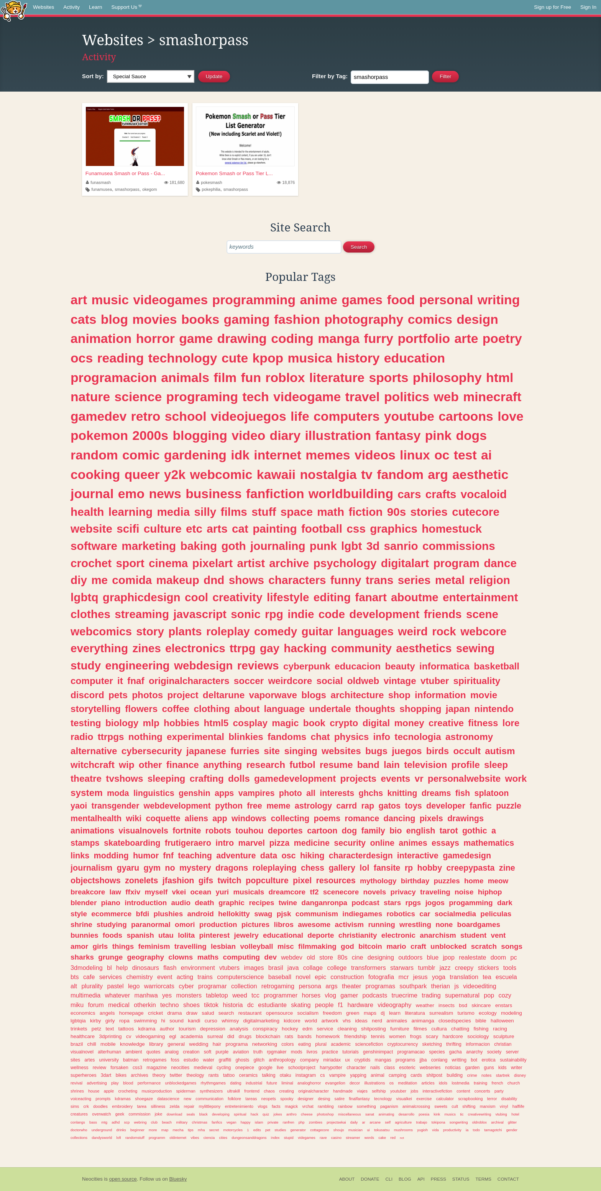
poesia (424, 1114)
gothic (474, 830)
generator (298, 1130)
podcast (365, 903)
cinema (168, 563)
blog (114, 319)
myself (156, 892)
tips (191, 1130)
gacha (455, 1052)
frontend (251, 1091)
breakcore (88, 892)
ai (486, 455)
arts (217, 528)
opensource (279, 1013)
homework (328, 1036)
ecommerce (111, 914)
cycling (224, 1067)
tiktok (211, 1004)
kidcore (292, 1021)
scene (482, 614)
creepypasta (471, 868)
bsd (463, 1005)
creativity (237, 597)
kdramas (123, 1098)
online (382, 843)
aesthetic (480, 474)
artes (89, 1060)
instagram (306, 1075)
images (254, 967)
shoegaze (144, 1098)
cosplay (250, 723)
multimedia (85, 995)
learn (395, 1013)
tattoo (229, 1075)
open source (123, 1179)
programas (380, 986)
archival (497, 1122)
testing (86, 723)
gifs (206, 880)
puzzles (447, 881)
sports (388, 377)
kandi (194, 1021)
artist (251, 563)
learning (130, 511)
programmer (280, 995)
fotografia (381, 976)
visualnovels (143, 830)
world (311, 1021)
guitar (317, 631)
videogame (307, 396)
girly (110, 1021)
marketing (149, 546)
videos (375, 455)
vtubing (501, 1114)
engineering (137, 665)
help (122, 967)
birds (437, 751)
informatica (444, 666)
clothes (90, 614)
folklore (234, 1098)
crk (86, 1106)
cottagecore (319, 1130)
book (314, 723)
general (176, 1044)
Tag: (330, 76)
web (446, 396)
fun (251, 377)
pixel (302, 880)
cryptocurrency (403, 1044)
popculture (267, 880)
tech (255, 396)
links (80, 855)
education (414, 358)
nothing (145, 737)
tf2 (314, 892)
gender (511, 1130)
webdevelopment (177, 805)
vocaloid (484, 494)
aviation (241, 1052)
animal (377, 1075)
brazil (77, 1044)
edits (257, 1130)
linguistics (153, 793)
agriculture (403, 1122)
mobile (108, 1044)
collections (79, 1137)
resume (336, 765)
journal (92, 493)
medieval (203, 1067)
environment (198, 967)
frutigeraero (188, 843)
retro (146, 416)
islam (259, 1122)
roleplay (228, 631)
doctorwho (79, 1130)
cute (235, 358)
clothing (212, 709)
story (150, 631)
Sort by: (93, 76)
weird (413, 631)
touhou (249, 830)
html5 (216, 723)
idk (240, 455)
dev (270, 957)
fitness (483, 723)
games (362, 299)
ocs (82, 358)
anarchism (438, 935)
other (150, 765)
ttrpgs (111, 737)
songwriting (459, 1122)
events (395, 778)
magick (291, 1106)
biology (121, 723)
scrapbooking (470, 1098)
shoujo (338, 1130)
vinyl (504, 1106)
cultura (439, 1029)
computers (347, 416)
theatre (86, 778)
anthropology (282, 1060)
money (409, 723)
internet (277, 455)
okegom (149, 189)
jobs (414, 1091)
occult (467, 751)
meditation (407, 1083)
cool (196, 597)
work (516, 778)
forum (95, 1004)
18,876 (286, 182)
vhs (347, 1021)
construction (347, 976)
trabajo (421, 1122)
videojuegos (248, 416)
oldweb (363, 681)
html (499, 377)
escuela (506, 976)
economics (83, 1013)
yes (167, 995)
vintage (400, 681)
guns (489, 1067)
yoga (438, 976)
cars (409, 494)
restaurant (250, 1013)
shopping (420, 709)
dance (500, 563)
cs (322, 1075)
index (275, 1137)
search (226, 1013)
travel (362, 396)
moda (118, 793)
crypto (344, 723)
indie (300, 614)
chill (91, 1044)
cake (382, 1137)
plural (321, 1044)
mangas (383, 1060)
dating (235, 1083)
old (311, 957)
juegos (407, 751)
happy (246, 1122)
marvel (251, 843)
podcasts (374, 995)
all (310, 793)
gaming (247, 319)
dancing (399, 818)
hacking (305, 648)
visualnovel (82, 1052)
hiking (312, 855)
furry (378, 338)
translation (464, 976)
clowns (180, 957)
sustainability (513, 1060)
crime (472, 1075)
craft (418, 946)
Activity (71, 7)
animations (92, 830)
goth (233, 546)
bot (474, 1060)
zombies (315, 1122)
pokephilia (211, 189)
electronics (195, 648)
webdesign (203, 665)
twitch (229, 880)
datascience (168, 1098)
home (473, 881)
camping (397, 1075)
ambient (133, 1052)
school (186, 416)
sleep (496, 765)
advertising (97, 1083)
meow (498, 881)
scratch (484, 946)
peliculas (495, 914)
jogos (435, 903)
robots (218, 830)
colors (287, 1044)
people (324, 1004)
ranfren (288, 1122)
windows (249, 818)
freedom (332, 1013)
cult (455, 1106)
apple (109, 1091)
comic (141, 455)
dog (349, 830)
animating (386, 1114)
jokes (278, 1114)
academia (192, 1036)
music (110, 299)
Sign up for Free (552, 7)
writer (516, 1067)
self (388, 1122)
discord (87, 695)
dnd (214, 580)
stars (392, 903)
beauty (400, 666)
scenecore (341, 892)
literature (337, 377)
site (272, 751)
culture (163, 528)
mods (296, 1052)
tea (487, 976)
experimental (195, 737)
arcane (375, 1122)
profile (465, 765)
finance (182, 765)
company (309, 1060)
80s (342, 957)
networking (264, 1044)
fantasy (397, 435)
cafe (89, 976)
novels (374, 892)
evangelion (335, 1083)
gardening (195, 455)
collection (244, 986)
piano (110, 903)
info (382, 737)
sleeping (167, 778)
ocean (201, 892)
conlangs (78, 1122)
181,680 (174, 182)
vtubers (229, 967)
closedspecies (454, 1021)
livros (312, 1052)
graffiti (224, 1060)
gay (269, 648)
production (218, 924)
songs (511, 946)
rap (367, 805)
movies (154, 319)
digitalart (405, 563)
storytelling (96, 709)
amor (79, 946)
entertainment (480, 597)
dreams (436, 793)
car (424, 914)
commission (139, 1114)
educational (283, 935)
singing (300, 751)
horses (311, 995)
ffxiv (132, 892)
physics (351, 737)
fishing (481, 1029)
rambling (325, 1106)
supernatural (462, 995)
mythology (378, 881)
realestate (472, 957)
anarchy (474, 1052)
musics (450, 1114)
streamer (353, 1137)
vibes (195, 1137)
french (497, 1083)
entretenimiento (239, 1106)
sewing (475, 648)
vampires (256, 793)
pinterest (214, 935)
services (110, 976)
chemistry (139, 976)
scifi (128, 528)
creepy (464, 967)
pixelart (212, 563)
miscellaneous (349, 1114)
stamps (85, 843)
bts (75, 976)
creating (286, 1091)
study (86, 665)
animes (413, 843)
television (425, 765)
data (268, 855)
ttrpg (243, 648)
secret (214, 1130)
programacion (114, 377)
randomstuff (135, 1137)
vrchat (307, 1106)
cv (128, 1036)
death (204, 903)
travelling (190, 946)
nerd (377, 1021)
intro (224, 843)
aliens (196, 818)
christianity (357, 935)
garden (472, 1067)
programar (212, 986)
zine (507, 868)
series (414, 580)
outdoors (410, 957)
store (326, 957)
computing (241, 957)
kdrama (146, 1029)
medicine (312, 843)
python (229, 805)
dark (504, 903)
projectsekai (336, 1122)
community (361, 648)
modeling (511, 1013)
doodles (100, 1106)
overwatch (101, 1114)
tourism (187, 1029)
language (284, 709)
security (350, 843)
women (397, 1036)
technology (182, 358)
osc (288, 855)
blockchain (268, 1036)
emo (131, 493)
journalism (91, 868)
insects (446, 1005)
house (93, 1091)
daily (354, 1122)
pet (267, 1130)
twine (288, 903)
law (115, 892)
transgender (115, 805)
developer (445, 805)
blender (84, 903)
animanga (423, 1021)
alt (74, 986)
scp (127, 1122)
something (366, 1106)
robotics (400, 914)
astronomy (469, 737)
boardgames (478, 924)
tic (461, 1114)
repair (189, 1106)
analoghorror (309, 1083)
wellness (80, 1067)
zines (146, 648)
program (456, 563)
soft (208, 1052)
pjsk (284, 914)
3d (373, 546)
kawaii (276, 474)
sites (75, 1060)
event (164, 976)
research (265, 765)
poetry (502, 338)
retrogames (154, 1060)
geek (119, 1114)
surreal (215, 1036)
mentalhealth (96, 818)
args (331, 986)
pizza (279, 843)
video (248, 435)
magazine (156, 1067)
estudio (191, 1060)
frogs (416, 1036)
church (513, 1083)
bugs (376, 751)
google (265, 1067)
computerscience (240, 976)
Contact (508, 1179)
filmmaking (317, 946)
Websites (43, 7)
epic (320, 976)
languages (365, 631)
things (123, 946)
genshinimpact (378, 1052)
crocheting (127, 1091)
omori (185, 924)
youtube (409, 416)
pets (118, 695)
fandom (400, 474)
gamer (349, 995)
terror (492, 1098)
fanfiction (275, 493)
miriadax (332, 1060)
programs (405, 1060)
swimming (145, 1021)
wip (127, 765)
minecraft (492, 396)
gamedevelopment (295, 778)
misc (286, 946)
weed (239, 995)
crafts (440, 494)
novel (303, 976)
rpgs (413, 903)
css (356, 528)
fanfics (217, 1122)
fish (462, 793)
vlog (330, 995)
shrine (81, 924)
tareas (251, 1098)
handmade (343, 1091)
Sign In (588, 7)
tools (509, 967)
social (330, 681)
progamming (471, 903)
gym (152, 868)
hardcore (453, 1036)
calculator (445, 1098)
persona (310, 986)
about (246, 709)
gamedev (98, 416)
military (181, 1122)
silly (205, 511)
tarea (142, 1106)
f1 (340, 1004)
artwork (330, 1021)
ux (347, 1060)
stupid (289, 1137)
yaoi (79, 805)
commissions (458, 546)
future (271, 1083)
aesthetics (424, 648)
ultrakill (233, 1091)
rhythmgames (213, 1083)
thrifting (453, 1044)
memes (327, 455)
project (183, 695)
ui (368, 1130)
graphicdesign (142, 597)
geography (145, 957)
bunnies (84, 935)
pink (438, 435)
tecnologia (417, 737)
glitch (259, 1060)
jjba (423, 1060)
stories (429, 511)
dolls (239, 778)
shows (246, 580)
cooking (95, 474)
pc (513, 957)
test (465, 455)
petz (97, 1029)
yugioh (422, 1130)
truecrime (404, 995)
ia (467, 1130)
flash (169, 967)
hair (217, 1044)
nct (402, 1138)
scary (432, 1036)
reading (120, 358)
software (94, 546)
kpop (268, 358)
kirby (95, 1021)
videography (394, 1004)
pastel (115, 986)
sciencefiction (369, 1044)
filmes (420, 1029)
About (347, 1179)
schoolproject (301, 1067)
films (234, 511)
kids (502, 1067)
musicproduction (157, 1091)
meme (278, 805)
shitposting (373, 1029)
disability (509, 1098)
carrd (346, 805)
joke (159, 1114)
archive (289, 563)
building (455, 1075)
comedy (275, 631)
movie (483, 695)
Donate (370, 1179)
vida (435, 1130)
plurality (92, 986)
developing (221, 1114)
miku (77, 1004)
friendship (355, 1036)
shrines (77, 1091)
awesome (314, 924)
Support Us (127, 7)
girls (100, 946)
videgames (306, 1137)
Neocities (92, 1179)
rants (214, 1075)
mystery (195, 868)
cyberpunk (306, 666)
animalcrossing (416, 1106)
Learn (95, 7)
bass (93, 1122)
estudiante (272, 1004)
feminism (154, 946)
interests (337, 793)
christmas (199, 1122)
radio (82, 737)
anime (318, 299)
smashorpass (127, 189)
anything (222, 765)
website (91, 528)
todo (476, 1130)
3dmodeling (87, 967)
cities (223, 1137)
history (358, 358)
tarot (449, 830)
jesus (420, 976)
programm (157, 1137)
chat (320, 737)
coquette (163, 818)
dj (383, 1013)
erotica (488, 1060)
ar (363, 1122)
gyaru (128, 868)
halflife (518, 1106)
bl (109, 967)
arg (438, 474)
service (325, 1029)
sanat (369, 1114)
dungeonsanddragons (249, 1137)
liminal (287, 1083)
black (203, 1114)
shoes (191, 1004)
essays (445, 843)
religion (489, 580)
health (87, 511)
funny (345, 580)
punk (323, 546)
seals (190, 1114)
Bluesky (178, 1179)
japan (458, 709)
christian (502, 1044)
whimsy (230, 1021)
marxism (488, 1106)
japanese (206, 751)
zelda (174, 1106)
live (280, 1067)
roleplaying (274, 868)
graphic (231, 903)
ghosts (243, 1060)
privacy (403, 892)
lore (511, 723)
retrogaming (277, 986)
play (115, 1083)
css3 (137, 1067)
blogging (199, 435)
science (138, 396)
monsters (189, 995)
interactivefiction (437, 1091)
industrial (254, 1083)
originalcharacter (313, 1091)
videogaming (150, 1036)
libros (284, 924)
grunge (110, 957)
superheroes (84, 1075)
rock (444, 631)
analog (172, 1052)
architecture (357, 695)
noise (464, 892)
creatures (79, 1114)
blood (128, 1083)
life (300, 416)
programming (254, 299)
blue (433, 957)
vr (419, 778)
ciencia (209, 1137)
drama (174, 1013)
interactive (417, 855)
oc (441, 455)
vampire (337, 1075)
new (187, 1098)
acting (185, 976)
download (174, 1114)
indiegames (362, 914)
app (219, 818)
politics (406, 396)
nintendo (494, 709)
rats (288, 1036)
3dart (106, 1075)
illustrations (374, 1083)
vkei (179, 892)
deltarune (224, 695)
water (208, 1060)
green (353, 1013)
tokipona (438, 1122)
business (213, 493)
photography (363, 319)
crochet (91, 563)
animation (101, 338)
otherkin (145, 1004)
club (154, 1122)
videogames (170, 299)
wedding (198, 1044)
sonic (246, 614)
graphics (393, 528)
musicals (248, 892)
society (494, 1052)
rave (323, 1137)
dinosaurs (145, 967)
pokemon (99, 435)
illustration (338, 435)
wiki (133, 818)
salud (208, 1013)
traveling (435, 892)
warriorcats (159, 986)
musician (355, 1130)
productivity (452, 1130)
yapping (358, 1075)
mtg (104, 1122)
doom (498, 957)
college (336, 967)
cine (357, 957)
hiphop (490, 892)
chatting (460, 1029)
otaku (285, 1075)
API (421, 1179)
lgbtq (85, 597)
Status (461, 1179)
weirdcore (290, 681)
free (254, 805)
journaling (277, 546)
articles (427, 1083)
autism (500, 751)
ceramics (248, 1075)
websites (341, 751)
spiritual (240, 1114)
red (393, 1137)
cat (240, 528)
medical (119, 1004)
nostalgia (328, 474)
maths (208, 957)
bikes (121, 1075)
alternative (94, 751)
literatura (415, 1013)
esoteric (407, 1067)
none (444, 924)
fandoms (287, 737)
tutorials (350, 1052)
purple (222, 1052)
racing (500, 1029)
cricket (155, 1013)
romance (362, 818)
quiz (266, 1114)
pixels (431, 818)
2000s (150, 435)
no (170, 868)
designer (306, 1098)
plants (185, 631)
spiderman (185, 1091)
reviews (258, 665)
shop (399, 695)
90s (396, 511)
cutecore (475, 511)
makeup (177, 580)
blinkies (245, 737)
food (401, 299)
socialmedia (455, 914)
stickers (488, 967)
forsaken (119, 1067)
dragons (231, 868)
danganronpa (324, 903)
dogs (471, 435)
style (79, 914)
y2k (175, 474)
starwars (402, 967)
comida (132, 580)
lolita (186, 935)
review (99, 1067)
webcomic (221, 474)
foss (175, 1060)
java (293, 967)
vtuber (434, 681)
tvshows (124, 778)
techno (169, 1004)
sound (176, 1021)
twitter (176, 1075)
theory (159, 1075)
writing (499, 299)
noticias (453, 1067)
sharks (82, 957)
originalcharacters (189, 681)
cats (84, 319)
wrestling (415, 924)
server (512, 1052)
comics (430, 319)
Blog (405, 1179)
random (94, 455)
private (273, 1122)
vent (498, 935)
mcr (404, 976)
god (347, 946)
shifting (468, 1106)
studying (112, 924)
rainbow (345, 1106)
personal (446, 299)
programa (237, 1044)
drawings (465, 818)
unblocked (448, 946)
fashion (297, 319)
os (391, 1083)
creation (191, 1052)
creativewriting (479, 1114)
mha (201, 1130)
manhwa (146, 995)
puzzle (508, 805)
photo (290, 793)
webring (140, 1122)
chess (312, 868)
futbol (302, 765)
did (230, 1036)
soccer (249, 681)
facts (276, 1106)
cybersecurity (152, 751)
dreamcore (287, 892)
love (511, 416)
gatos (389, 805)
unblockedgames (181, 1083)
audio (180, 903)
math (330, 511)
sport (130, 563)
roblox (285, 377)
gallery (341, 868)
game (196, 338)
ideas (361, 1021)
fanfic (481, 805)
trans (380, 580)
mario (396, 946)
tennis (378, 1036)
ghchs (371, 793)
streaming (142, 614)
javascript (200, 614)
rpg (274, 614)
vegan (231, 1122)
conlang (439, 1060)
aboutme (414, 597)
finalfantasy (359, 1098)
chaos (269, 1091)
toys (413, 805)
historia (233, 1004)
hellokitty (234, 914)
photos (147, 695)
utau (166, 935)
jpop (449, 957)
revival (76, 1083)
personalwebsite (464, 778)
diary (285, 435)
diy (79, 580)
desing (324, 1098)
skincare (481, 1005)
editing (332, 597)
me (99, 580)
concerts (482, 1091)
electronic (398, 935)
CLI (389, 1179)
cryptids (362, 1060)
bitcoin (370, 946)
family (373, 830)
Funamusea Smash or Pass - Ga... (125, 173)
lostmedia (460, 1083)
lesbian (223, 946)
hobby (429, 868)
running (381, 924)
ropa (124, 1021)
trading (431, 995)
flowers (141, 709)
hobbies (181, 723)
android (200, 914)
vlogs (262, 1106)
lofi (119, 1137)
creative (446, 723)
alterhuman (109, 1052)
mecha (177, 1130)
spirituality (477, 681)
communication (209, 1098)
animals (185, 377)
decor (355, 1083)
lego (134, 986)
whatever (117, 995)
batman (131, 1060)
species (437, 1052)
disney (520, 1075)
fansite (387, 868)
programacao (411, 1052)
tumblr (426, 967)
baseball (279, 976)
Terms (483, 1179)
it (120, 681)
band (368, 765)
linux (415, 455)
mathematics (488, 843)
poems (327, 818)
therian (440, 986)
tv (367, 474)
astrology (313, 805)
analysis (239, 1029)
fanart (370, 597)
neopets (268, 1098)
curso (211, 1021)
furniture (399, 1029)
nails (375, 1067)
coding (292, 338)
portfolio (423, 338)
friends (443, 614)
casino (336, 1137)
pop (489, 995)
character (356, 1067)
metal (450, 580)
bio (395, 830)
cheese (306, 1114)
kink (437, 1114)
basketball (496, 666)
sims (75, 1106)
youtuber (398, 1091)
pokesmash (209, 182)
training (480, 1083)
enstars (503, 1005)
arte (466, 338)
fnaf (136, 681)
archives (139, 1075)
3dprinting (110, 1036)
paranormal (151, 924)
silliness (158, 1106)
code (332, 614)
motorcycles (233, 1130)
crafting (207, 778)
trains (205, 976)
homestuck (452, 528)
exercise (424, 1098)
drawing (242, 338)
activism (349, 924)
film (224, 377)
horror (155, 338)
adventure (236, 855)
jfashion (178, 880)
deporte (320, 935)
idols (443, 1083)
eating (304, 1044)
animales (396, 1021)
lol (364, 868)
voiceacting (81, 1098)
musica (309, 358)
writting (459, 1060)
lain (392, 765)
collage (313, 967)
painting (275, 528)
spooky (286, 1098)
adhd (116, 1122)
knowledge (132, 1044)
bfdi (142, 914)
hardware (360, 1004)
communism (317, 914)
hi (163, 1021)
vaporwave (273, 695)
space (297, 511)
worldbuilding (351, 493)
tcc (255, 995)
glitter (512, 1122)
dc (250, 1004)
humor (146, 855)
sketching (432, 1044)
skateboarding (132, 843)
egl (172, 1036)
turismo (466, 1013)
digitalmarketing (261, 1021)
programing (202, 396)
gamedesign (467, 855)
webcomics (101, 631)
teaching (195, 855)
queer (142, 474)
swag (263, 914)
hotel (515, 1114)
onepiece (244, 1067)
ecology (488, 1013)
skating (300, 1004)
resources (335, 880)
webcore (483, 631)
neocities (180, 1067)
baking (199, 546)
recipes (261, 903)
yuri (222, 892)
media (173, 511)
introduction (146, 903)
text (110, 1029)
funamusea (102, 189)
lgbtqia (78, 1021)
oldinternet (177, 1137)
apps (224, 793)
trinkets (79, 1029)
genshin (194, 793)
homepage (131, 1013)
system (87, 792)
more (153, 1130)
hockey (290, 1029)
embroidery (122, 1106)
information (440, 695)
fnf (168, 855)
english (420, 830)
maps (370, 1013)
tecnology (383, 1098)
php (302, 1122)
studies (280, 1130)
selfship (379, 1091)
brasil (275, 967)
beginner (137, 1130)
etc (194, 528)
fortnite (186, 830)
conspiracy (265, 1029)
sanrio (401, 546)
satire (340, 1098)
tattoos (126, 1029)
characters (297, 580)
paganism (389, 1106)
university (109, 1060)
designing (381, 957)
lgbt (351, 546)
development (384, 614)
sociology (478, 1036)
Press (438, 1179)
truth (258, 1052)
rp (409, 868)
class (389, 1067)
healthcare (83, 1036)
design (477, 319)
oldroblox (479, 1122)
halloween (502, 1021)
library (156, 1044)
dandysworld (102, 1137)
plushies (168, 914)
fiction (365, 511)
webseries (430, 1067)
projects (358, 778)
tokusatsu (381, 1130)
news (165, 493)
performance (149, 1083)
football (321, 528)
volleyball (256, 946)
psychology (345, 563)
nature (90, 396)
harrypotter (331, 1067)
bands (304, 1036)
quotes (153, 1052)
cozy (505, 995)
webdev (291, 957)
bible (480, 1021)
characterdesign (361, 855)
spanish (140, 935)
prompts (102, 1098)
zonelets (141, 880)
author (167, 1029)
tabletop (217, 995)
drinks (121, 1130)
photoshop (325, 1114)
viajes (362, 1091)
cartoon (322, 830)
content (463, 1091)
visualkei (404, 1098)
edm (307, 1029)
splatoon (491, 793)
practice (330, 1052)
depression (212, 1029)
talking (268, 1075)
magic (285, 723)
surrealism (441, 1013)
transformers (368, 967)
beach (167, 1122)
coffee (176, 709)
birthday (415, 881)
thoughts (375, 709)
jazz (445, 967)
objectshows (96, 880)
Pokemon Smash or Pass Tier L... (234, 173)
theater (351, 986)
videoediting (479, 986)
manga (339, 338)
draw (191, 1013)
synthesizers (211, 1091)
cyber (186, 986)
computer (92, 681)
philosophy (447, 377)
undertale (330, 709)
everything (99, 648)
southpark (413, 986)
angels (107, 1013)
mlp (151, 723)
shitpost (434, 1075)
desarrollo (406, 1114)
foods (112, 935)
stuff (263, 511)
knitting (402, 793)
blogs (313, 695)
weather (425, 1005)
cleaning (347, 1029)
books (200, 319)
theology (195, 1075)
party (499, 1091)
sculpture (503, 1036)
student (473, 935)
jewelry (246, 935)
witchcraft (93, 765)
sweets (440, 1106)
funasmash (98, 182)
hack (254, 1114)
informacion (478, 1044)
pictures (255, 924)
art (79, 299)
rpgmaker (276, 1052)
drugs (244, 1036)
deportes (285, 830)
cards (416, 1075)
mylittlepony (209, 1106)
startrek (503, 1075)
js (456, 986)
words (369, 1137)
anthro (291, 1114)
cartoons (465, 416)
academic (341, 1044)
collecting (290, 818)
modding (111, 855)
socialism (308, 1013)
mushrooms (403, 1130)
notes (486, 1075)
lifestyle (288, 597)
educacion (358, 666)
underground (102, 1130)
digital (376, 723)
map (164, 1130)
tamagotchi (493, 1130)
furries (244, 751)
